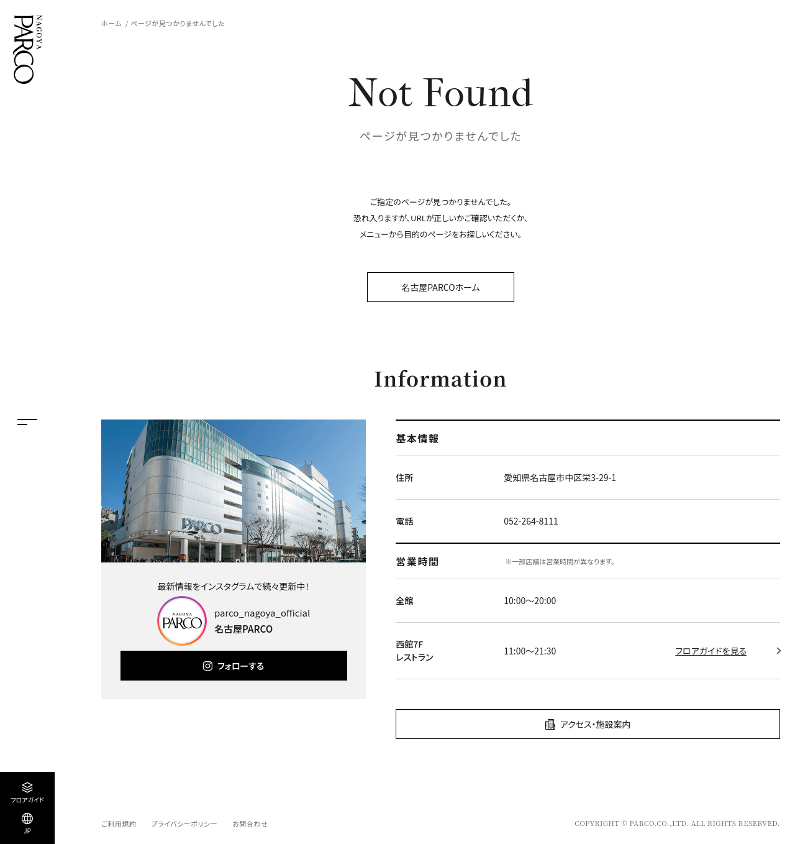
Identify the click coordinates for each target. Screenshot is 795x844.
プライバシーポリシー (184, 823)
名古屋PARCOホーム (440, 287)
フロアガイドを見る (711, 650)
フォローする (240, 665)
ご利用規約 (118, 823)
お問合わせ (250, 823)
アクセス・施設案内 (595, 724)
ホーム (111, 23)
